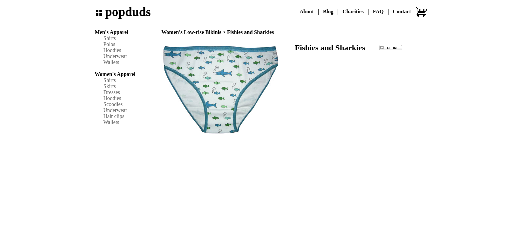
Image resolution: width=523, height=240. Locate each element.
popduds (128, 12)
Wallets (111, 62)
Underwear (115, 56)
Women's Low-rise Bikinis (191, 32)
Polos (109, 44)
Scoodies (113, 104)
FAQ (378, 11)
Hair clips (113, 116)
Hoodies (112, 50)
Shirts (109, 38)
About (307, 11)
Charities (353, 11)
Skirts (109, 86)
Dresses (111, 92)
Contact (402, 11)
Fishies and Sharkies (250, 32)
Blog (328, 11)
